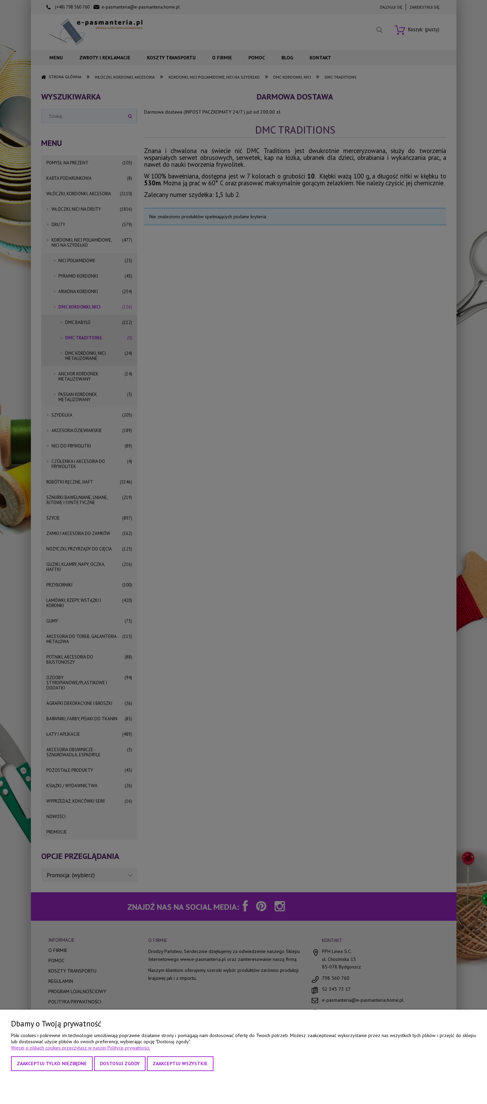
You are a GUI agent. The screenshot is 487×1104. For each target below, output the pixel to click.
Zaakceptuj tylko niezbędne (52, 1063)
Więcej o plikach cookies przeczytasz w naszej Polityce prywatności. (80, 1048)
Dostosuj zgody (120, 1063)
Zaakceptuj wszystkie (180, 1063)
